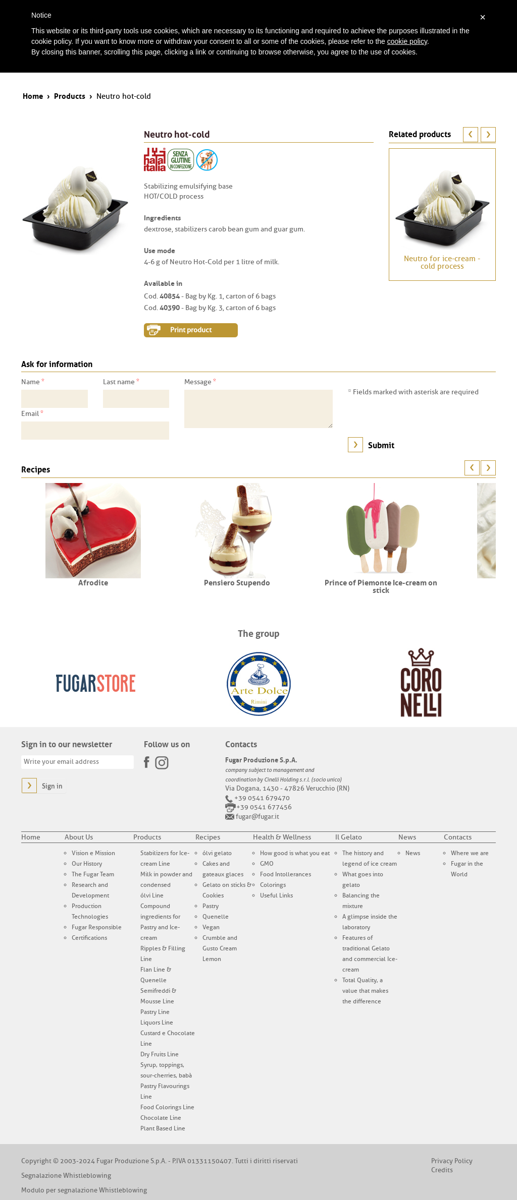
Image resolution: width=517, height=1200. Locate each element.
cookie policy (407, 41)
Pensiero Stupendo (237, 582)
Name (32, 381)
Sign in (52, 786)
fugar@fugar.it (257, 816)
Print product (191, 330)
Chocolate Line (160, 1118)
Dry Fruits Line (159, 1054)
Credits (442, 1170)
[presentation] (424, 417)
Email (32, 413)
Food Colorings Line (167, 1107)
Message (200, 381)
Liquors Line (156, 1022)
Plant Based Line (162, 1128)
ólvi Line (152, 895)
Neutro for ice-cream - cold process (442, 262)
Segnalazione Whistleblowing (66, 1175)
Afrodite (93, 582)
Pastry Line (155, 1012)
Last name (121, 381)
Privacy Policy (452, 1161)
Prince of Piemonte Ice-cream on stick (381, 585)
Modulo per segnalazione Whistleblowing (84, 1190)
